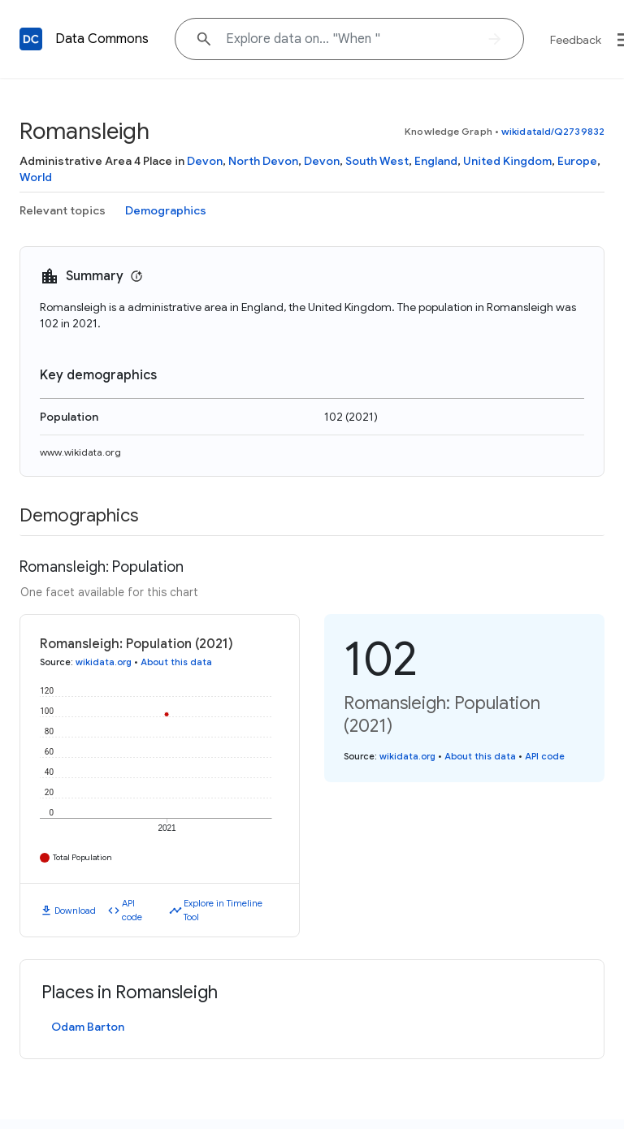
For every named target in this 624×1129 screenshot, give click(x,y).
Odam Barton (87, 1026)
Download (75, 910)
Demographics (165, 210)
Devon (205, 161)
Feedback (575, 39)
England (435, 161)
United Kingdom (507, 161)
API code (132, 910)
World (36, 177)
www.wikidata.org (80, 452)
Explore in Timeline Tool (223, 910)
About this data (176, 662)
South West (377, 161)
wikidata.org (104, 662)
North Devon (263, 161)
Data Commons (102, 39)
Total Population (82, 857)
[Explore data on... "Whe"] (349, 39)
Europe (577, 161)
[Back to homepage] (31, 39)
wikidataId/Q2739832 (552, 131)
